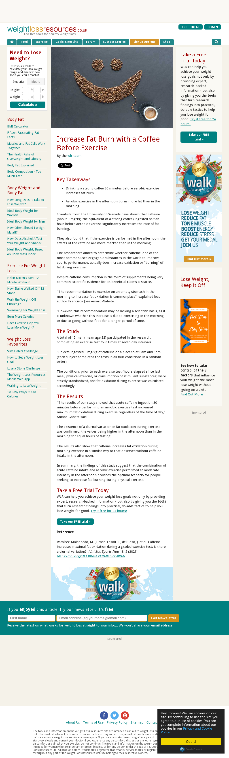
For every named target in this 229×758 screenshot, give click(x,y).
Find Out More (191, 394)
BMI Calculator (17, 126)
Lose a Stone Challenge (23, 368)
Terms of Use (93, 722)
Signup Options (144, 41)
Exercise (42, 41)
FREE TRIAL (190, 27)
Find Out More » (199, 259)
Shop (166, 41)
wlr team (74, 156)
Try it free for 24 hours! (109, 511)
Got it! (191, 741)
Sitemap (137, 722)
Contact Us (154, 722)
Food (24, 41)
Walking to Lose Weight (23, 385)
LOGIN (213, 27)
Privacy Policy (117, 722)
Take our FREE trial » (75, 521)
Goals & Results (66, 41)
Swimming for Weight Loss (26, 310)
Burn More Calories (20, 316)
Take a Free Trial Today (83, 490)
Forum (90, 41)
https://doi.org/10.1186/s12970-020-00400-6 (91, 556)
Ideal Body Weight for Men (26, 221)
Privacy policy (184, 625)
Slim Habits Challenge (22, 351)
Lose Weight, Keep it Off (195, 282)
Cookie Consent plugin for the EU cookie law (191, 749)
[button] (19, 81)
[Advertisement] (114, 11)
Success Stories (114, 41)
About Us (73, 722)
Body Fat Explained (20, 165)
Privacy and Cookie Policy (186, 730)
